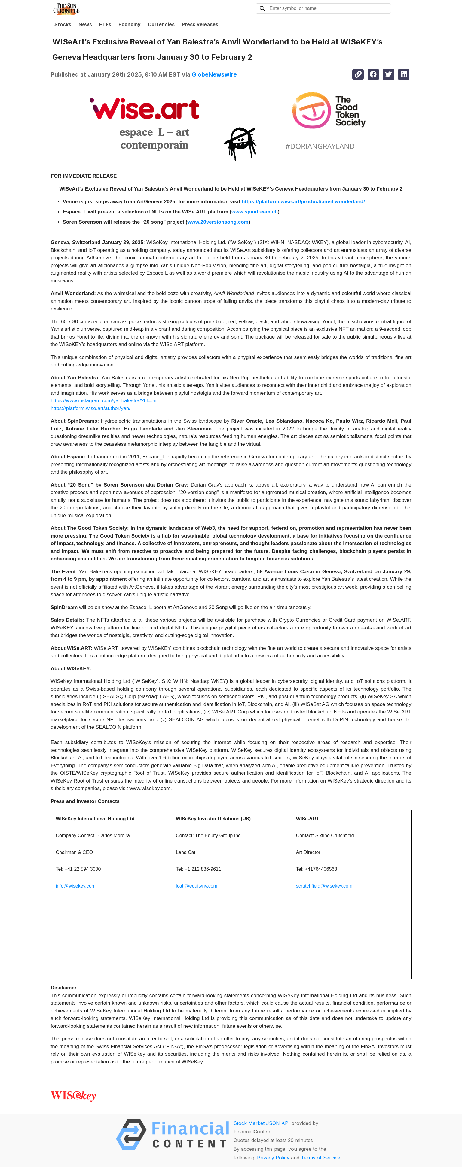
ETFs (105, 24)
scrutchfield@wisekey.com (324, 885)
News (85, 24)
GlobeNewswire (214, 74)
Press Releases (200, 24)
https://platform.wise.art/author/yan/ (91, 408)
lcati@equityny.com (196, 885)
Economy (129, 24)
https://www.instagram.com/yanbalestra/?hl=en (104, 400)
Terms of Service (320, 1158)
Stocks (62, 24)
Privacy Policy (273, 1158)
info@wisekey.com (76, 885)
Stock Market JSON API (262, 1123)
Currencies (161, 24)
